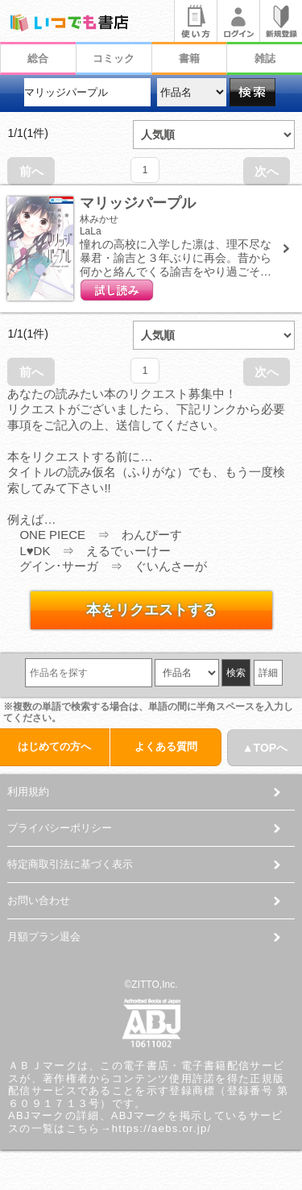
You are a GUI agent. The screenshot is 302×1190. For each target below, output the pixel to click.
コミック (113, 58)
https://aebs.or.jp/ (162, 1128)
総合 (37, 58)
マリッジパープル (138, 203)
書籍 (189, 58)
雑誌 (264, 58)
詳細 (268, 672)
